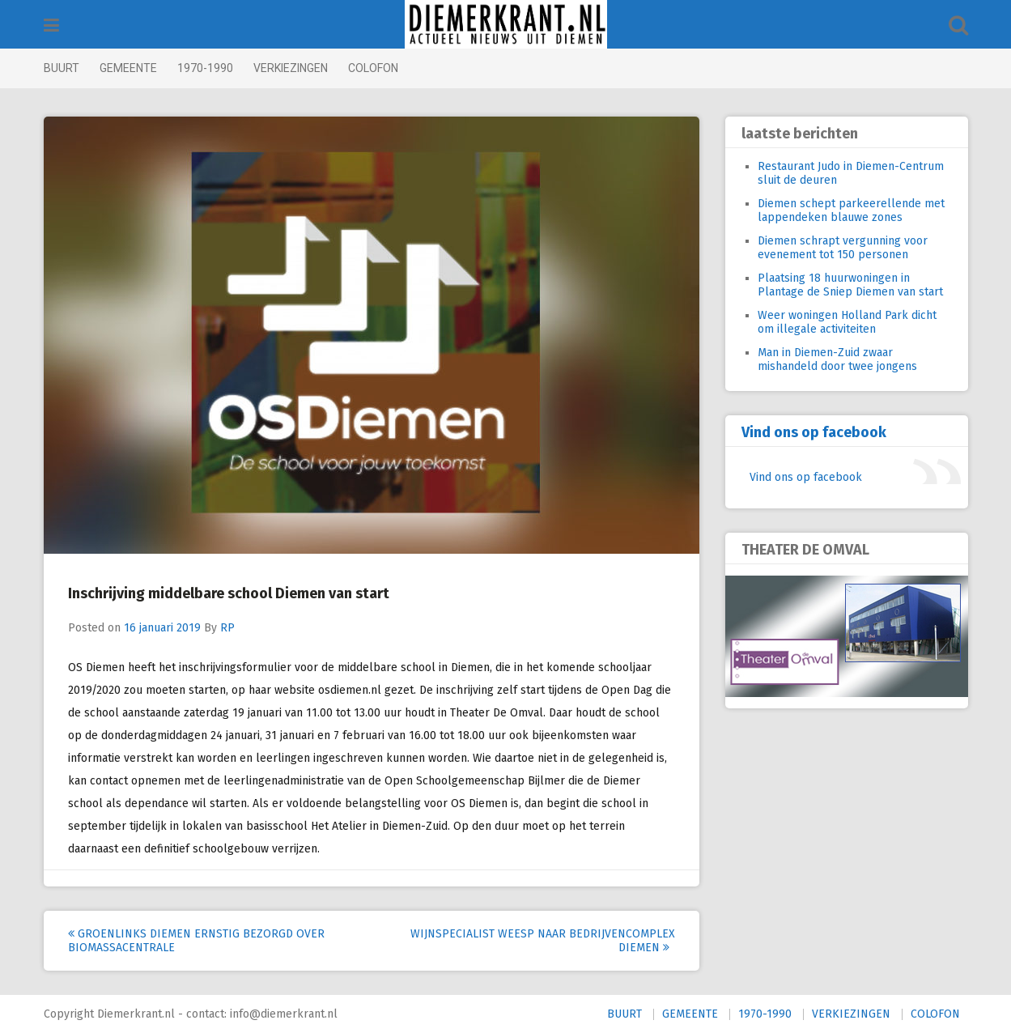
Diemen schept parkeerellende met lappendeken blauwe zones (851, 210)
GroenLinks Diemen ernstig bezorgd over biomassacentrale (196, 940)
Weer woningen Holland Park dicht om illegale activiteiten (847, 322)
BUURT (61, 68)
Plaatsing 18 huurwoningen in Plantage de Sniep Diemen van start (850, 285)
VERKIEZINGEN (290, 68)
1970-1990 (205, 68)
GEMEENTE (128, 68)
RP (227, 628)
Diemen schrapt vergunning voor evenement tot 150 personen (843, 247)
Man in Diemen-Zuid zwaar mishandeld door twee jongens (837, 359)
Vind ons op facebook (813, 432)
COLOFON (373, 68)
